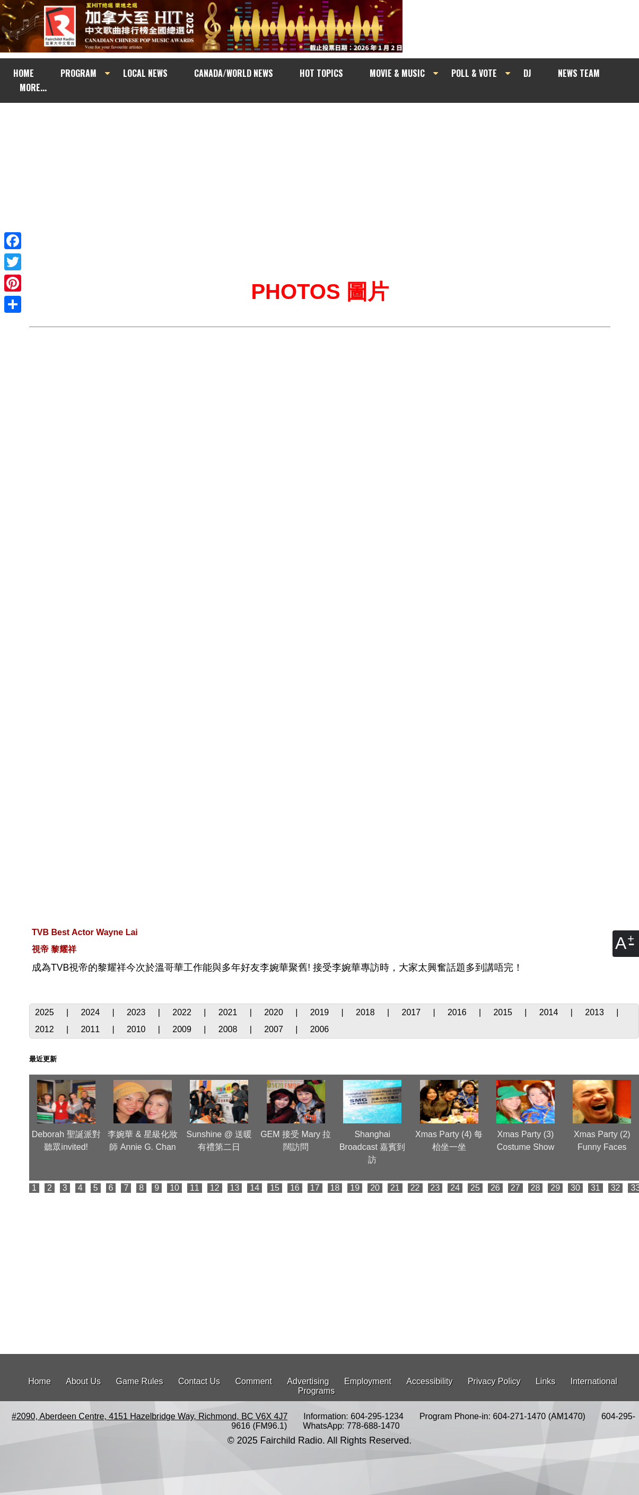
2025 (45, 1012)
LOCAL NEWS (145, 73)
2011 (91, 1029)
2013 (595, 1012)
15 (274, 1187)
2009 (183, 1029)
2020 (274, 1012)
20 (375, 1187)
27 (515, 1187)
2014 (550, 1012)
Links (545, 1381)
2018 (366, 1012)
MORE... (33, 87)
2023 (137, 1012)
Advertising (308, 1381)
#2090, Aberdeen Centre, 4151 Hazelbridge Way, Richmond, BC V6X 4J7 (149, 1416)
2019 (320, 1012)
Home (39, 1381)
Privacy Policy (494, 1381)
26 (495, 1187)
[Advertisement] (329, 173)
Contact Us (199, 1381)
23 (435, 1187)
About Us (83, 1381)
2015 (503, 1012)
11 (194, 1187)
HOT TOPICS (321, 73)
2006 (319, 1029)
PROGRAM (78, 73)
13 (235, 1187)
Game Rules (139, 1381)
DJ (527, 73)
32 (615, 1187)
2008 (229, 1029)
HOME (23, 73)
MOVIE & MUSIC (397, 73)
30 (575, 1187)
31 (595, 1187)
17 (315, 1187)
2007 (274, 1029)
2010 (137, 1029)
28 (535, 1187)
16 (295, 1187)
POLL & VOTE (474, 73)
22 (415, 1187)
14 (254, 1187)
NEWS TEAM (579, 73)
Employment (367, 1381)
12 (215, 1187)
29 (555, 1187)
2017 (412, 1012)
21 (395, 1187)
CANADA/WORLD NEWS (233, 73)
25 (475, 1187)
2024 (91, 1012)
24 (455, 1187)
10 (174, 1187)
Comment (253, 1381)
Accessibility (429, 1381)
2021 (229, 1012)
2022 (183, 1012)
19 (355, 1187)
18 (335, 1187)
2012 (45, 1029)
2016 (458, 1012)
